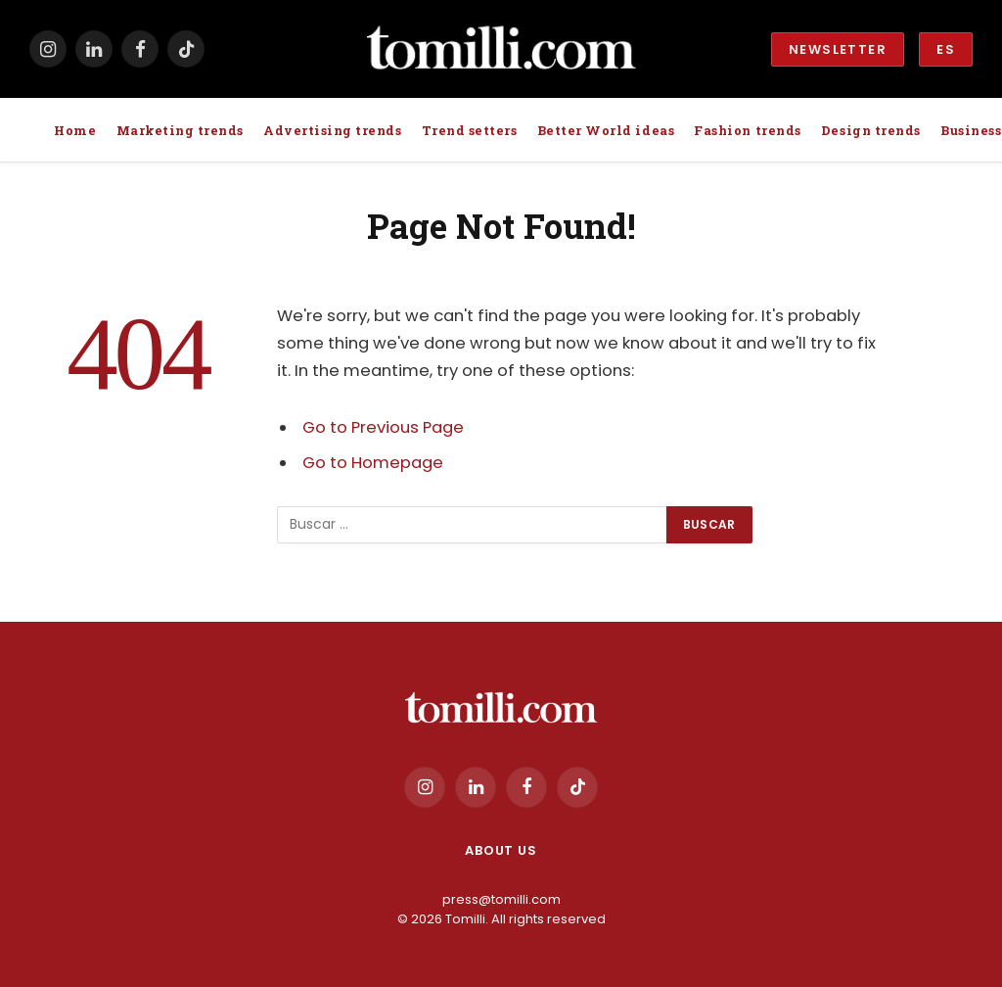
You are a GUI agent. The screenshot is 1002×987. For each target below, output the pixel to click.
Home (75, 130)
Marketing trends (180, 130)
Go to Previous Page (383, 427)
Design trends (871, 130)
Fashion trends (747, 130)
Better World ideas (605, 130)
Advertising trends (332, 130)
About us (501, 850)
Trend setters (470, 130)
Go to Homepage (372, 462)
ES (945, 49)
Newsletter (838, 49)
